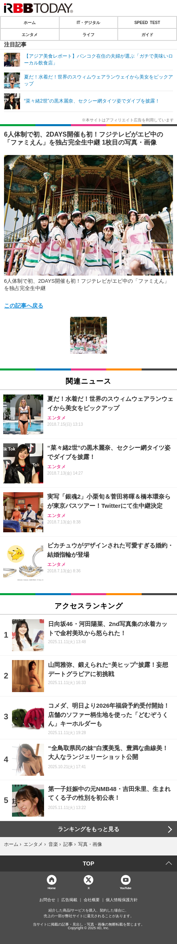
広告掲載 (69, 900)
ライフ (88, 34)
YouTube (125, 888)
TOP (89, 863)
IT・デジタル (89, 22)
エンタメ (30, 34)
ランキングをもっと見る (88, 829)
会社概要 (92, 900)
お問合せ (47, 900)
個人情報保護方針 (122, 900)
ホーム (30, 22)
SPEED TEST (147, 22)
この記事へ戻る (23, 305)
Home (52, 888)
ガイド (147, 34)
